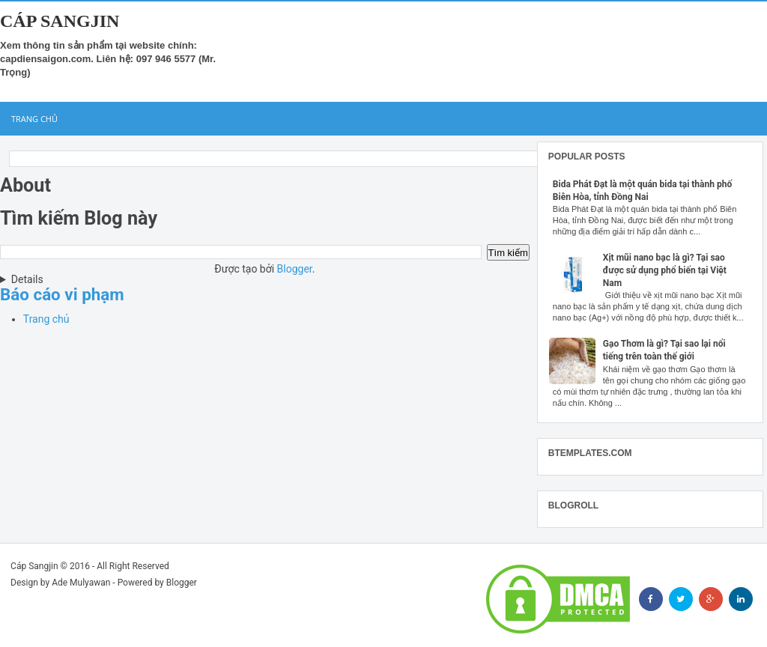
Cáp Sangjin (59, 21)
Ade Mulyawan (81, 582)
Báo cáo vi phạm (62, 294)
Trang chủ (34, 118)
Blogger (294, 269)
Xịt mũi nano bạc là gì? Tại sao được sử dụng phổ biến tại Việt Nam (665, 270)
